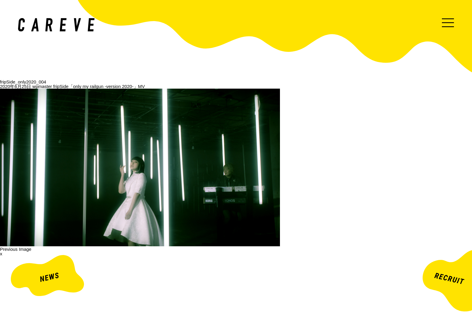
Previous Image (15, 249)
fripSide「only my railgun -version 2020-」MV (99, 86)
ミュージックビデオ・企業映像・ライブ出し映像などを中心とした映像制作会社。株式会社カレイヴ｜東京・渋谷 (56, 24)
